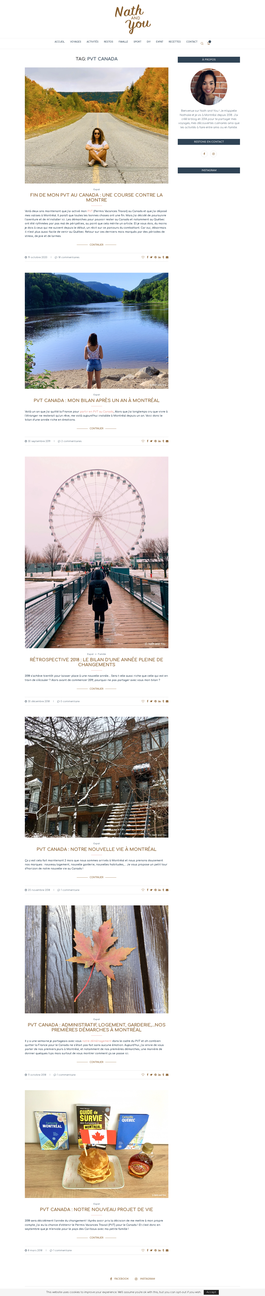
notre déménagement (97, 1035)
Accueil (60, 42)
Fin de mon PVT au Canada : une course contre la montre (96, 198)
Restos (108, 42)
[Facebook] (204, 154)
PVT (90, 211)
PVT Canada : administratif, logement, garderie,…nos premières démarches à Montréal (96, 1022)
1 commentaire (68, 884)
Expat (159, 42)
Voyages (75, 42)
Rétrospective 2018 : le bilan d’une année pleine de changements (96, 659)
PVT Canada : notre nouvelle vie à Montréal (96, 845)
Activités (92, 42)
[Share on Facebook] (147, 255)
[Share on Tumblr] (163, 255)
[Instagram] (213, 154)
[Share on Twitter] (151, 255)
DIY (149, 42)
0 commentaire (68, 697)
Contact (191, 42)
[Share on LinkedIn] (159, 255)
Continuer (96, 244)
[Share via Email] (167, 255)
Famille (123, 42)
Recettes (175, 42)
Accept (211, 1292)
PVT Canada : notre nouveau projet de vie (96, 1202)
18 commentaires (67, 256)
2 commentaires (70, 438)
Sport (137, 42)
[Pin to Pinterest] (155, 255)
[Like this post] (143, 255)
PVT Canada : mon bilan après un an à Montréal (97, 399)
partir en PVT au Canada (96, 410)
